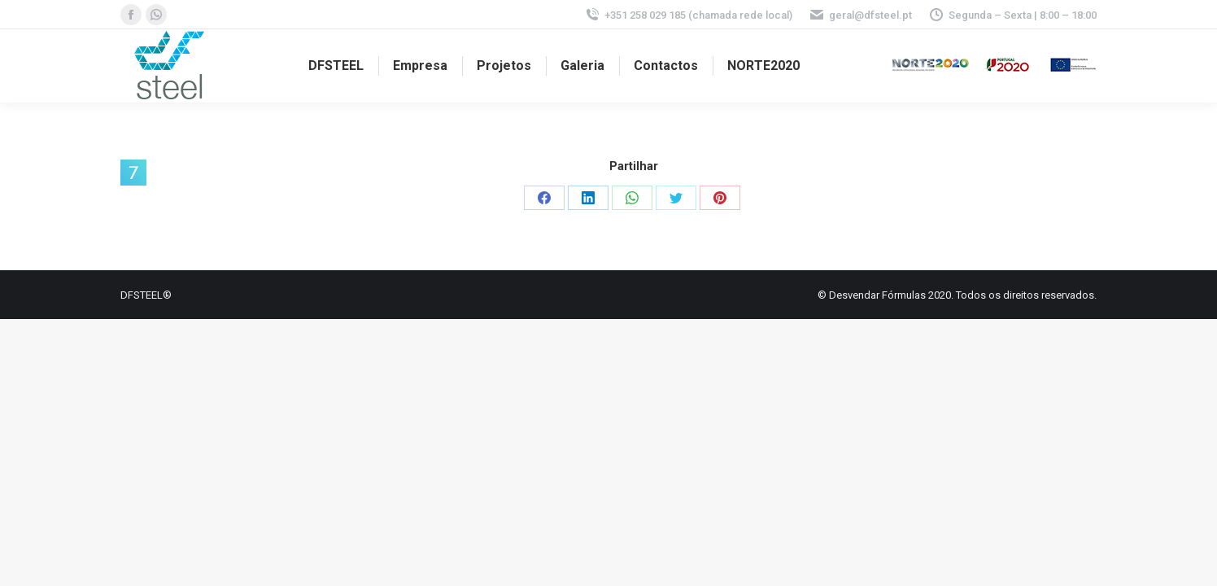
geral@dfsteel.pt (860, 15)
